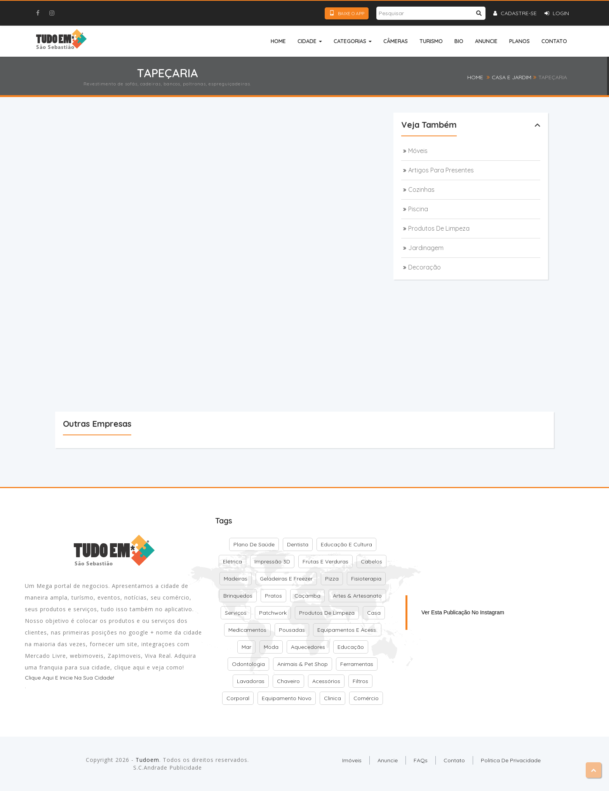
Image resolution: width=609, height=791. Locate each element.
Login (557, 13)
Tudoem (147, 759)
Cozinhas (421, 189)
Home (278, 41)
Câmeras (395, 41)
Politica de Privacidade (511, 760)
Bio (458, 41)
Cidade (310, 41)
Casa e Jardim (511, 77)
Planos (519, 41)
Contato (554, 41)
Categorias (353, 41)
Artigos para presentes (441, 170)
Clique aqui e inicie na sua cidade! (69, 677)
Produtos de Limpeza (439, 228)
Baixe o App (346, 13)
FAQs (421, 760)
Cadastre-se (515, 13)
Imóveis (352, 760)
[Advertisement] (214, 142)
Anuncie (486, 41)
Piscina (418, 209)
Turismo (431, 41)
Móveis (418, 151)
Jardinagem (426, 248)
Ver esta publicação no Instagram (462, 612)
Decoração (424, 267)
